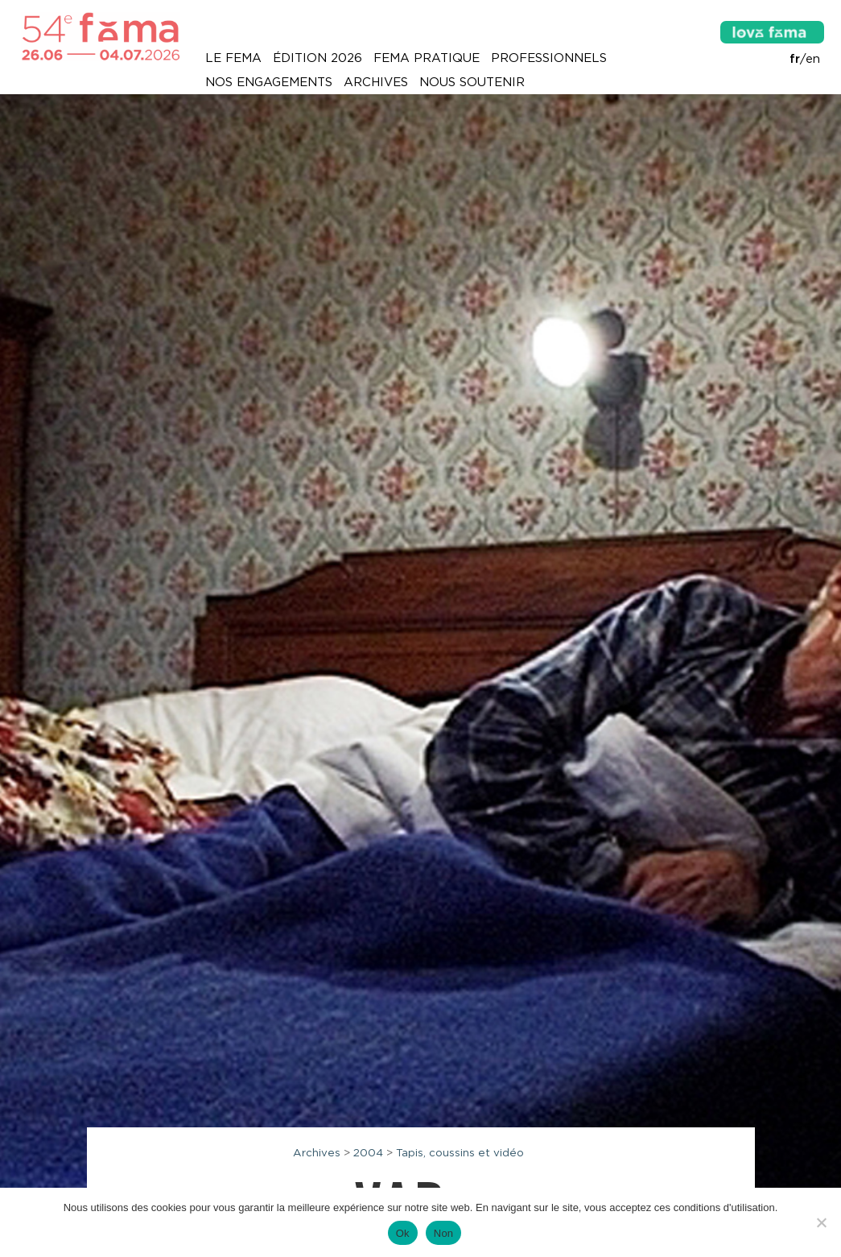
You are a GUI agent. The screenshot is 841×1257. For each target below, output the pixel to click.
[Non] (821, 1222)
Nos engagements (268, 82)
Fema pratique (426, 58)
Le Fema (233, 58)
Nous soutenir (472, 82)
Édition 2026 (317, 58)
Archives (376, 82)
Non (444, 1233)
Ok (403, 1233)
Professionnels (549, 58)
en (813, 59)
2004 (368, 1152)
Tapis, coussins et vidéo (460, 1152)
